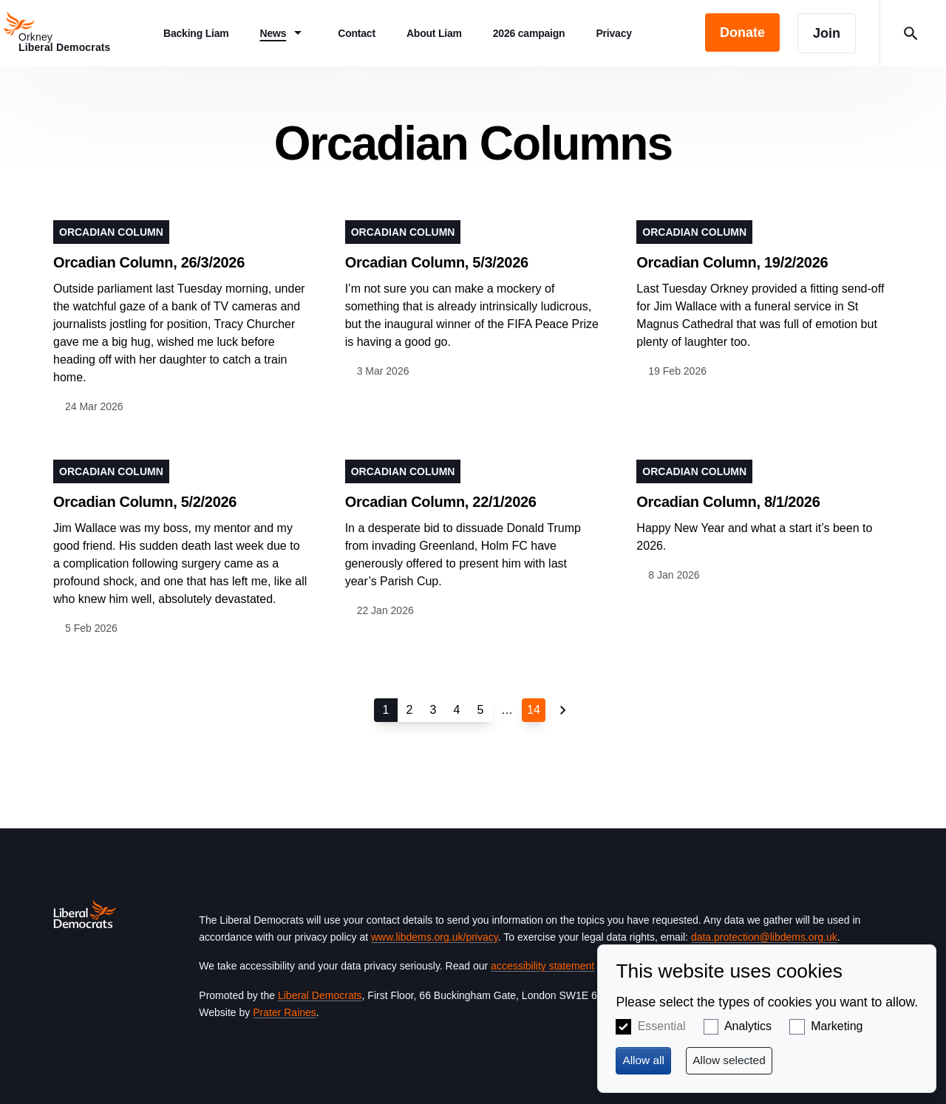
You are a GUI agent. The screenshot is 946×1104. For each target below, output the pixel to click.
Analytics (748, 1026)
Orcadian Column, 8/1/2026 (728, 502)
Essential (662, 1026)
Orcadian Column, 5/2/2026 (144, 502)
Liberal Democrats (320, 995)
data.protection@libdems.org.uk (764, 937)
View (181, 317)
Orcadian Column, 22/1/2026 (441, 502)
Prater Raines (284, 1012)
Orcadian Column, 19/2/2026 (732, 262)
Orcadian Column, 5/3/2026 (436, 262)
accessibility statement (542, 966)
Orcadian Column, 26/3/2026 (149, 262)
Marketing (836, 1026)
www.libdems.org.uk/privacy (434, 937)
